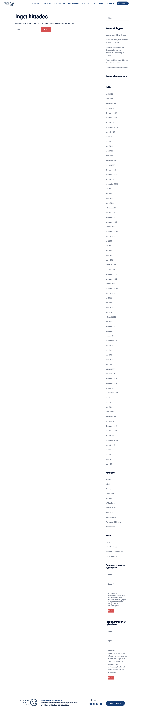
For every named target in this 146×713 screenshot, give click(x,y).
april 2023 (109, 255)
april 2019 (109, 459)
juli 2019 (109, 450)
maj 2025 (109, 146)
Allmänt (108, 484)
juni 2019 (109, 454)
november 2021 (111, 331)
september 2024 (112, 184)
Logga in (109, 542)
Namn (110, 574)
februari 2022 (111, 317)
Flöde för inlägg (111, 547)
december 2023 (111, 217)
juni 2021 (109, 350)
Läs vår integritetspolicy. (114, 605)
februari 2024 (111, 208)
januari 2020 (110, 421)
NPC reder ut (110, 503)
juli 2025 (109, 137)
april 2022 (109, 307)
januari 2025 (110, 165)
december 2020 (111, 379)
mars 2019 (110, 464)
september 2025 (112, 127)
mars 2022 (110, 312)
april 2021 (109, 360)
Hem (31, 12)
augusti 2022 (110, 293)
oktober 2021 (110, 336)
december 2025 (111, 113)
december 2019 (111, 426)
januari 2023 (110, 269)
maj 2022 (109, 303)
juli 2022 (109, 298)
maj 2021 (109, 355)
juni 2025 (109, 141)
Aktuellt (35, 3)
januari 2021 (110, 374)
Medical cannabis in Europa (116, 35)
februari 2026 (111, 104)
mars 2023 (110, 260)
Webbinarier (46, 3)
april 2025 (109, 151)
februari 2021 (111, 369)
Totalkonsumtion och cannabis (117, 68)
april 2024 (109, 198)
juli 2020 (109, 398)
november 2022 (111, 279)
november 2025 (111, 118)
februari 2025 (111, 160)
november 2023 (111, 222)
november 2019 (111, 431)
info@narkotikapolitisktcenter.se (51, 700)
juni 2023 (109, 246)
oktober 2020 (110, 388)
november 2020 (111, 383)
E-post (110, 584)
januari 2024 (110, 213)
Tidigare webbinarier (113, 522)
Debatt (108, 489)
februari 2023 (111, 265)
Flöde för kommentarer (114, 552)
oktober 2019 (110, 436)
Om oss (101, 3)
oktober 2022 (110, 284)
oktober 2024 (110, 179)
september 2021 (112, 341)
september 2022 (112, 289)
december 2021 (111, 326)
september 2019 (112, 440)
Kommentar (110, 494)
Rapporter (109, 513)
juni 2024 (109, 189)
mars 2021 (110, 364)
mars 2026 (110, 99)
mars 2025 (110, 156)
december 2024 (111, 170)
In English (110, 3)
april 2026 (109, 94)
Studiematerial (59, 3)
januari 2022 (110, 322)
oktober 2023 (110, 227)
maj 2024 (109, 194)
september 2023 (112, 232)
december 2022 (111, 274)
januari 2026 (110, 108)
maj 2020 (109, 407)
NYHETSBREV (115, 703)
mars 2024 (110, 203)
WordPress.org (111, 556)
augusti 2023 (110, 236)
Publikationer (73, 3)
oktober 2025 (110, 122)
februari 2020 (111, 417)
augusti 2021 (110, 345)
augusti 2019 (110, 445)
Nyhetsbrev (122, 3)
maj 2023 (109, 251)
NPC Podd (85, 3)
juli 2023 (109, 241)
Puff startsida (111, 508)
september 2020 (112, 393)
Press (94, 3)
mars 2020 (110, 412)
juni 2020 (109, 402)
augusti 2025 (110, 132)
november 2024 (111, 175)
